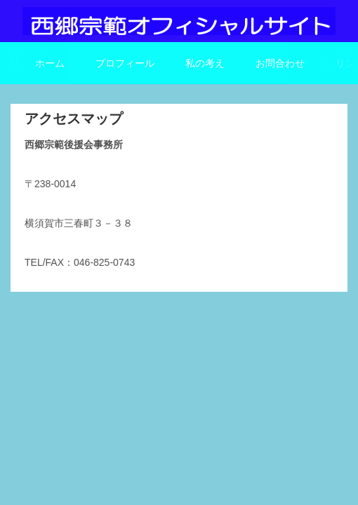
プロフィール (124, 63)
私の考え (205, 63)
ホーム (50, 63)
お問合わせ (280, 63)
